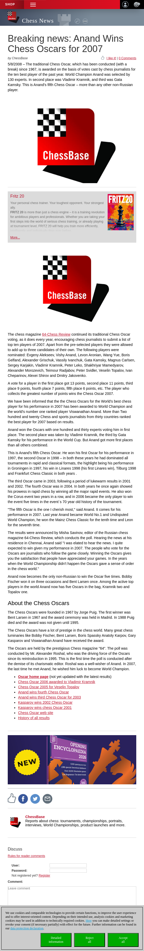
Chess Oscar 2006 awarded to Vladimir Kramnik (56, 682)
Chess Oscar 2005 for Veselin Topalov (48, 687)
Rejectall (90, 940)
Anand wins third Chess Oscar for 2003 (49, 697)
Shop (10, 4)
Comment (15, 882)
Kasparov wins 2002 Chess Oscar (45, 702)
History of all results (34, 718)
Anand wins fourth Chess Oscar (43, 692)
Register (44, 875)
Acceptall (123, 940)
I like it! (111, 58)
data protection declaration (26, 928)
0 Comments (127, 58)
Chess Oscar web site (35, 713)
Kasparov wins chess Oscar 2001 (45, 708)
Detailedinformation (56, 940)
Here (89, 920)
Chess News (38, 21)
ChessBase (35, 817)
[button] (33, 4)
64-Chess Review (56, 334)
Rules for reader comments (26, 856)
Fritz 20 (17, 196)
